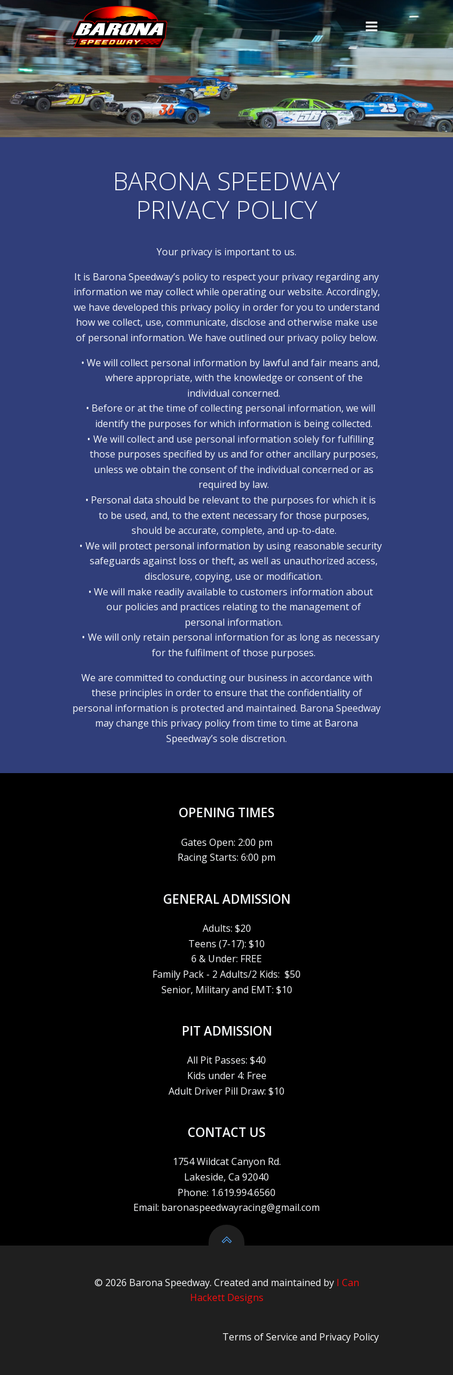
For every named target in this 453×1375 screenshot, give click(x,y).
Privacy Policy (349, 1336)
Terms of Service (260, 1336)
